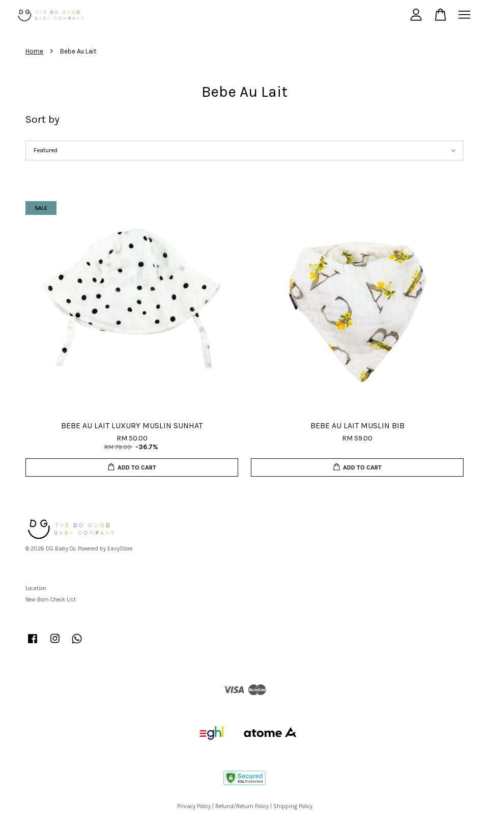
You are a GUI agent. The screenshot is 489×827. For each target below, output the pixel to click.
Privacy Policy (194, 806)
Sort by (42, 119)
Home (34, 51)
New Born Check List (50, 599)
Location (35, 588)
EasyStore (119, 548)
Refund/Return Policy (242, 806)
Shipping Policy (292, 806)
